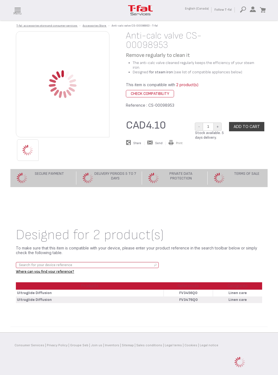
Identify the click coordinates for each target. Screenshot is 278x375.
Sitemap (128, 345)
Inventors (112, 345)
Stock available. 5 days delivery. (209, 135)
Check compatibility (150, 93)
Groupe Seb (79, 345)
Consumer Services (29, 345)
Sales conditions (149, 345)
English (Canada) (197, 9)
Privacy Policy (57, 345)
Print (176, 143)
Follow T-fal (223, 10)
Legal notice (209, 345)
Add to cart (247, 126)
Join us (96, 345)
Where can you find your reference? (45, 271)
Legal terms (173, 345)
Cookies (190, 345)
